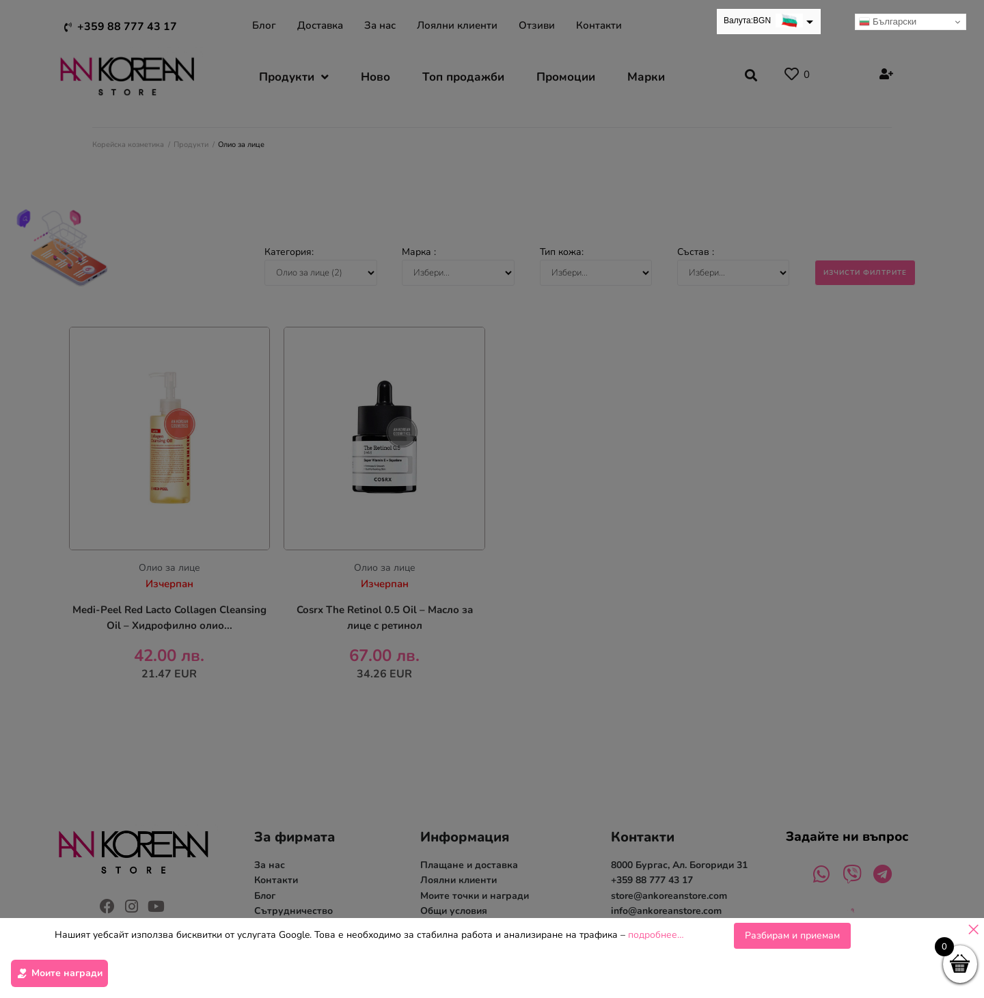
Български (887, 21)
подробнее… (656, 936)
